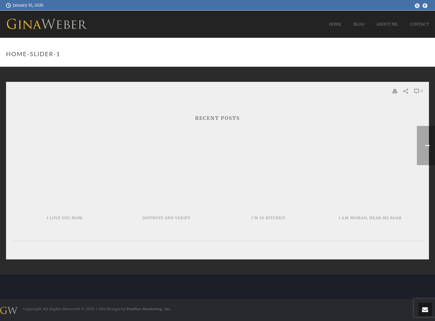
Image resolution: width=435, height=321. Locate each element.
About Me (387, 24)
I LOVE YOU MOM (64, 218)
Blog (358, 24)
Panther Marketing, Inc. (149, 309)
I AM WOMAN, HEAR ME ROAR (370, 218)
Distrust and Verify (166, 218)
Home (335, 24)
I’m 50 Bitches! (268, 218)
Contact (419, 24)
